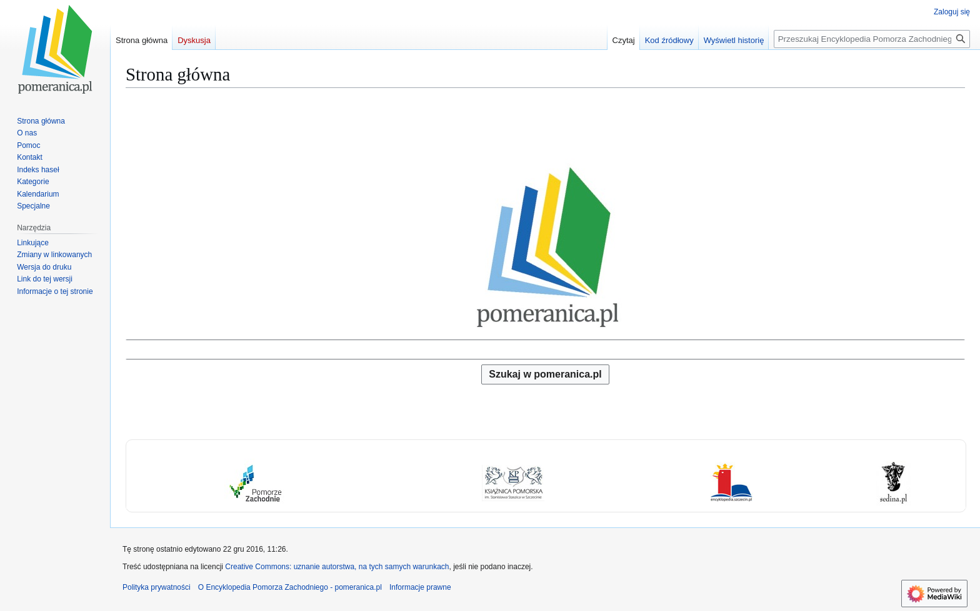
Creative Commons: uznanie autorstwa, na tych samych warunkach (337, 566)
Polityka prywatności (156, 587)
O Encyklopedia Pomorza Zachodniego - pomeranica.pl (290, 587)
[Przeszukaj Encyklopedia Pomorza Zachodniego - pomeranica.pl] (872, 39)
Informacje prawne (420, 587)
